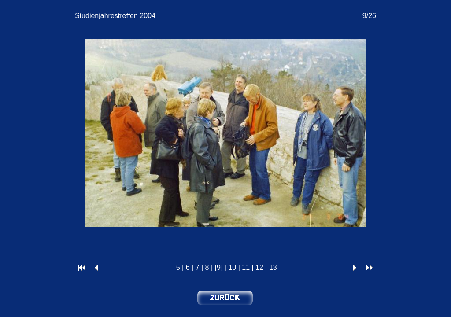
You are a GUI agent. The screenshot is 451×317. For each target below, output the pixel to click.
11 (246, 267)
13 (273, 267)
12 (259, 267)
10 (232, 267)
